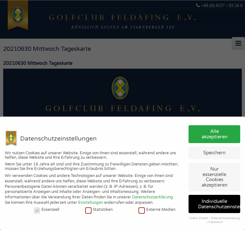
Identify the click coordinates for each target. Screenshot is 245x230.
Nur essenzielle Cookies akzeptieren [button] (214, 177)
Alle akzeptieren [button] (214, 134)
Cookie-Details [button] (199, 218)
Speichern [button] (214, 153)
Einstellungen (90, 202)
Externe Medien (156, 209)
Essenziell (46, 209)
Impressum (215, 222)
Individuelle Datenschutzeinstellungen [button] (219, 204)
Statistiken (99, 209)
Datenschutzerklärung (152, 197)
